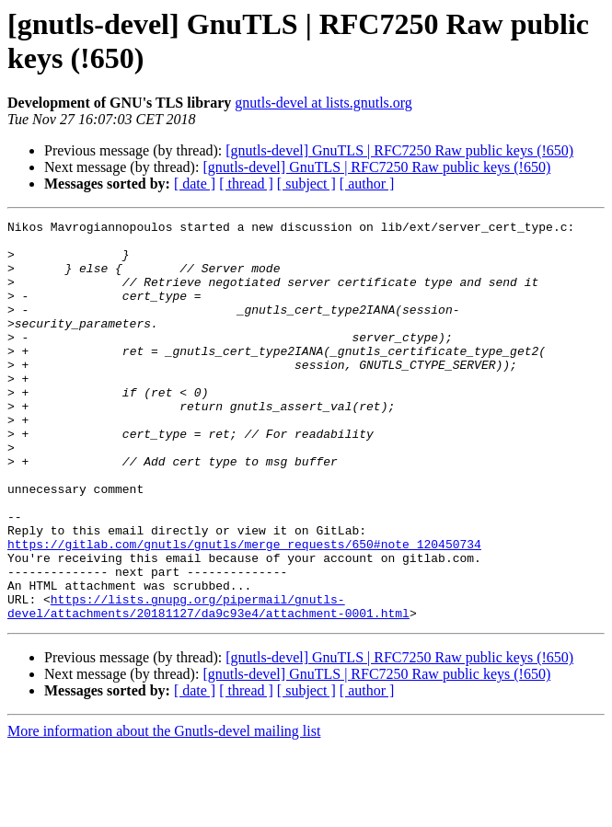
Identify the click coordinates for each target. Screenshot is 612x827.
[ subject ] (306, 183)
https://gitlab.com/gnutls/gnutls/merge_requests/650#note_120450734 (244, 610)
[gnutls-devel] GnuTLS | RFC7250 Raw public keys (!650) (399, 150)
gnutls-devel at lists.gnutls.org (323, 102)
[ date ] (194, 183)
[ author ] (367, 183)
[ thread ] (246, 183)
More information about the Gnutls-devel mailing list (163, 811)
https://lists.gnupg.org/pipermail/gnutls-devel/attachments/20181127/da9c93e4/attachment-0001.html (208, 684)
